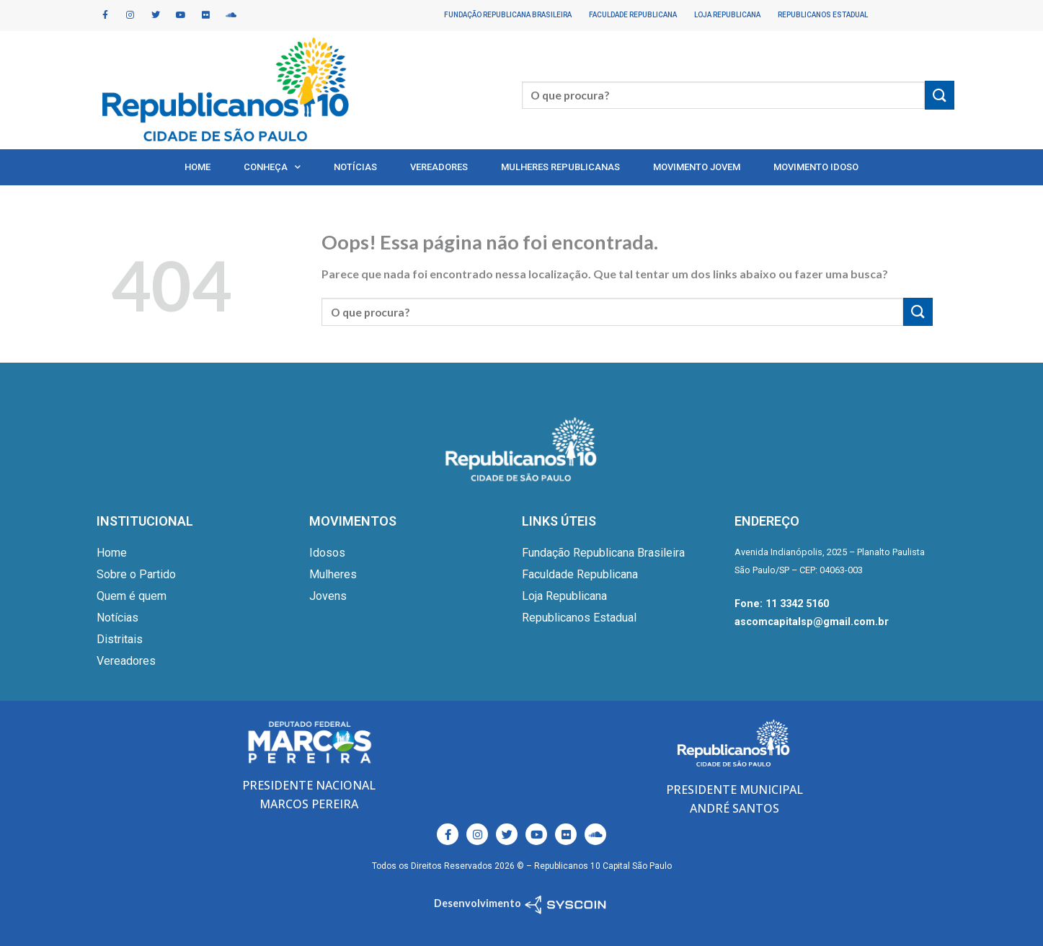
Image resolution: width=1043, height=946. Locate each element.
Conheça (272, 166)
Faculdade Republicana (633, 15)
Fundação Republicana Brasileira (508, 15)
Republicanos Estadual (823, 15)
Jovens (328, 596)
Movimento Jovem (696, 167)
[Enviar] (939, 95)
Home (197, 167)
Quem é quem (132, 596)
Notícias (355, 167)
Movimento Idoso (815, 167)
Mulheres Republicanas (560, 167)
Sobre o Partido (136, 574)
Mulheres (333, 574)
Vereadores (439, 167)
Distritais (120, 639)
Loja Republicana (727, 15)
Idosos (327, 553)
